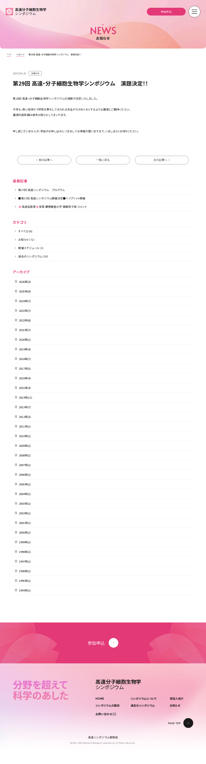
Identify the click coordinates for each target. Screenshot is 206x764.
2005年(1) (25, 484)
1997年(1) (25, 561)
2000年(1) (25, 532)
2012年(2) (25, 417)
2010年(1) (25, 436)
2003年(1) (25, 503)
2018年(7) (25, 359)
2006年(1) (25, 475)
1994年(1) (25, 590)
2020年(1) (25, 340)
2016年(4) (25, 378)
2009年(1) (25, 446)
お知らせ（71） (26, 240)
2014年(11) (25, 397)
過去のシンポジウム (143, 705)
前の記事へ (45, 160)
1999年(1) (25, 542)
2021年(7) (25, 330)
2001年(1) (25, 523)
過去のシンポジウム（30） (33, 256)
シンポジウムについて (144, 698)
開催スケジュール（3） (31, 248)
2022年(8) (25, 320)
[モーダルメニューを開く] (194, 12)
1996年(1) (25, 571)
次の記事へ (160, 160)
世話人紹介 (177, 698)
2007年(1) (25, 465)
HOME (99, 698)
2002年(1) (25, 513)
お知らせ (175, 705)
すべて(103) (25, 231)
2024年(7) (25, 301)
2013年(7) (25, 407)
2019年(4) (25, 349)
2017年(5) (25, 368)
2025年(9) (25, 291)
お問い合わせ (105, 714)
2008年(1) (25, 455)
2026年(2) (25, 282)
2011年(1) (25, 426)
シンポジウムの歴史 (107, 705)
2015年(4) (25, 388)
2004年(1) (25, 494)
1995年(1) (25, 581)
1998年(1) (25, 552)
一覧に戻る (103, 160)
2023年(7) (25, 311)
